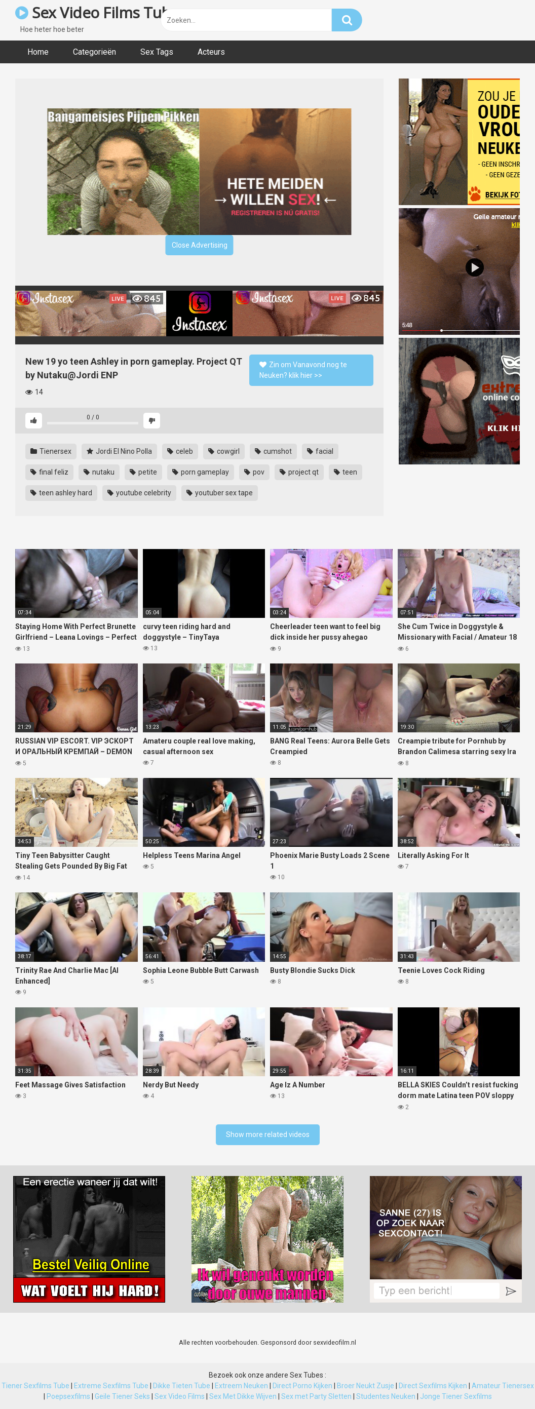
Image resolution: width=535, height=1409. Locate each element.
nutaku (99, 472)
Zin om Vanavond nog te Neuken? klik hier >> (303, 370)
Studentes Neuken (385, 1396)
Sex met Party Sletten (316, 1396)
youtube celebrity (139, 493)
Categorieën (94, 52)
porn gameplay (200, 472)
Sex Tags (156, 52)
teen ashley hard (61, 493)
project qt (299, 472)
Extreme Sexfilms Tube (111, 1386)
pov (254, 472)
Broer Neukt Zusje (365, 1386)
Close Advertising (199, 245)
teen (345, 472)
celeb (180, 451)
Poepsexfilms (68, 1396)
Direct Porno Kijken (302, 1386)
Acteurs (211, 52)
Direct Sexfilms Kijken (433, 1386)
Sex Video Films (180, 1396)
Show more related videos (268, 1134)
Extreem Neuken (241, 1386)
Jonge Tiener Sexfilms (456, 1396)
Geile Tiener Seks (122, 1396)
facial (320, 451)
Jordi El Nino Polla (119, 451)
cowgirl (224, 451)
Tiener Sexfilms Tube (35, 1386)
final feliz (49, 472)
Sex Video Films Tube (97, 12)
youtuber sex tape (219, 493)
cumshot (273, 451)
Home (38, 52)
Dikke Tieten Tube (181, 1386)
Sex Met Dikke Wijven (243, 1396)
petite (143, 472)
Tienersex (50, 451)
